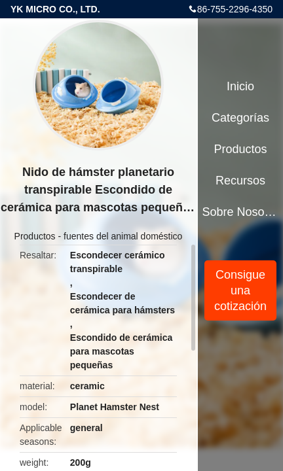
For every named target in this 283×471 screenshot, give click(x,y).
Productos (35, 236)
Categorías (240, 117)
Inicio (240, 86)
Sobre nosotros (240, 211)
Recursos (240, 180)
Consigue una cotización (240, 290)
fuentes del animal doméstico (123, 236)
